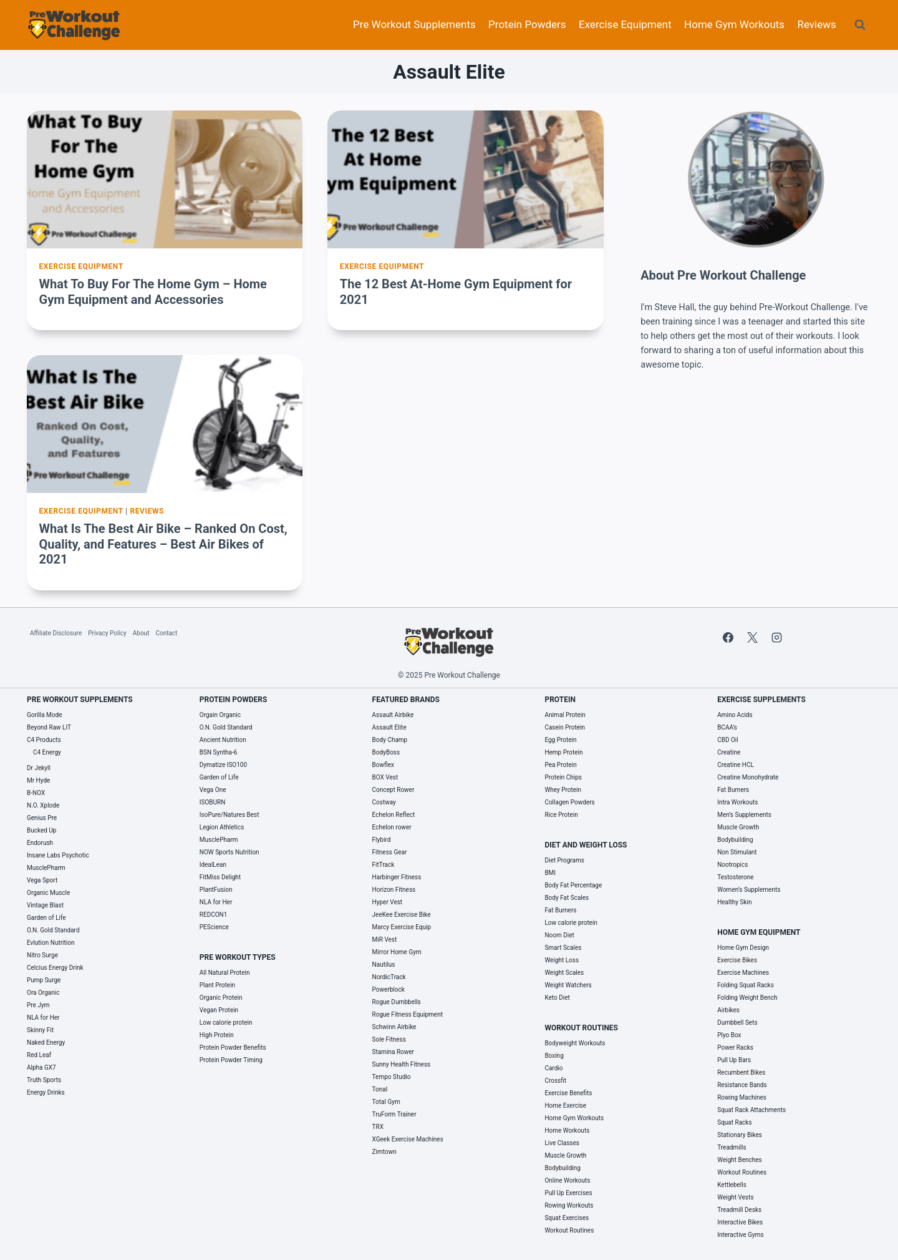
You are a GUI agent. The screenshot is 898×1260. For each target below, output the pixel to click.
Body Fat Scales (566, 897)
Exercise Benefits (568, 1093)
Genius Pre (42, 817)
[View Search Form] (860, 25)
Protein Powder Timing (231, 1060)
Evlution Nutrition (50, 942)
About (141, 633)
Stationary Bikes (739, 1134)
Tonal (380, 1089)
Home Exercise (565, 1105)
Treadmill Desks (739, 1209)
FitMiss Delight (220, 877)
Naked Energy (46, 1042)
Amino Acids (734, 714)
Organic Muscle (48, 892)
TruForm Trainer (394, 1114)
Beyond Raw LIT (49, 727)
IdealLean (213, 864)
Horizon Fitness (394, 889)
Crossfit (555, 1080)
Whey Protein (562, 789)
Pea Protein (560, 764)
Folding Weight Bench (747, 997)
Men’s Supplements (744, 814)
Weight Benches (739, 1159)
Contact (166, 633)
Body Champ (390, 739)
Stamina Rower (393, 1051)
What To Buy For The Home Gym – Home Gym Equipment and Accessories (153, 291)
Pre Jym (38, 1005)
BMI (550, 872)
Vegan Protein (219, 1010)
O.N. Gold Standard (53, 930)
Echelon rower (392, 827)
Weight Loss (561, 960)
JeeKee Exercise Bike (401, 914)
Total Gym (386, 1101)
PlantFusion (216, 889)
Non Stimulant (736, 852)
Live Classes (561, 1143)
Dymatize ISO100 (223, 764)
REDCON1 (214, 914)
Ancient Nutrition (223, 739)
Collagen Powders (569, 802)
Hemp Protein (563, 752)
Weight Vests (735, 1197)
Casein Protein (564, 727)
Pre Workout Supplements (414, 24)
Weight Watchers (567, 985)
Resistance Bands (741, 1085)
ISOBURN (213, 802)
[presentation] (164, 179)
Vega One (213, 789)
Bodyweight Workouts (574, 1043)
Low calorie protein (226, 1022)
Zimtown (384, 1151)
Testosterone (735, 877)
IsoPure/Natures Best (229, 814)
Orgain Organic (220, 714)
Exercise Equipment (625, 24)
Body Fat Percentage (573, 885)
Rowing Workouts (568, 1205)
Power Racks (735, 1047)
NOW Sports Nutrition (229, 852)
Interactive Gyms (740, 1234)
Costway (384, 802)
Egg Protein (560, 739)
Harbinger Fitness (397, 877)
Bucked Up (41, 830)
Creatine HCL (735, 764)
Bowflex (383, 764)
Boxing (553, 1055)
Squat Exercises (566, 1217)
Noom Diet (559, 935)
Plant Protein (217, 985)
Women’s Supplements (748, 889)
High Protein (217, 1035)
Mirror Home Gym (397, 952)
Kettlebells (731, 1184)
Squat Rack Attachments (751, 1109)
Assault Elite (389, 727)
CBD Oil (727, 739)
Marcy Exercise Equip (402, 927)
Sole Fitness (389, 1039)
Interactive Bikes (740, 1222)
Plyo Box (729, 1035)
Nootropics (732, 864)
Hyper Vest (387, 902)
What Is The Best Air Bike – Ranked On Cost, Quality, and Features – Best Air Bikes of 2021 (163, 544)
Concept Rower (393, 789)
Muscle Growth (565, 1155)
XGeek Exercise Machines (407, 1139)
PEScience (214, 927)
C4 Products (44, 739)
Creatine (728, 752)
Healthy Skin (734, 902)
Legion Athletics (222, 827)
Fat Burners (560, 910)
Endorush (40, 842)
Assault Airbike (393, 714)
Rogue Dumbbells (396, 1002)
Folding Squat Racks (745, 985)
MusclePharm (46, 867)
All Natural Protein (225, 972)
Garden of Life (46, 917)
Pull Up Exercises (568, 1192)
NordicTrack (389, 977)
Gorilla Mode (44, 714)
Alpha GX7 (41, 1067)
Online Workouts (567, 1180)
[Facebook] (727, 637)
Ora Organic (43, 992)
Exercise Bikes (737, 960)
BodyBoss (386, 752)
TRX (378, 1126)
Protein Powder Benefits (233, 1047)
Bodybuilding (562, 1168)
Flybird (381, 839)
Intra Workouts (737, 802)
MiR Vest (384, 939)
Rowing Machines (741, 1097)
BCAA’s (727, 727)
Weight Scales (564, 972)
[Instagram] (776, 637)
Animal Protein (564, 714)
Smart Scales (562, 947)
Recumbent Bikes (741, 1072)
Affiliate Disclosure (56, 633)
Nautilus (383, 964)
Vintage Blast (45, 905)
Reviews (816, 24)
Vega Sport (42, 880)
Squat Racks (734, 1122)
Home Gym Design (743, 947)
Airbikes (728, 1010)
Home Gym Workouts (734, 24)
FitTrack (383, 864)
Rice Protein (560, 814)
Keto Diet (556, 997)
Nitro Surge (42, 955)
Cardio (553, 1068)
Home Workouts (566, 1130)
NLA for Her (43, 1017)
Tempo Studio (391, 1076)
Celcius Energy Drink (55, 967)
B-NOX (36, 792)
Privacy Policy (107, 633)
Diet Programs (564, 860)
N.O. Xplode (43, 805)
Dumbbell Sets (737, 1022)
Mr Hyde (38, 780)
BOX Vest (385, 777)
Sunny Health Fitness (401, 1064)
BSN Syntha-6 (219, 752)
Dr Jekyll (39, 767)
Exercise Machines (743, 972)
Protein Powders (527, 24)
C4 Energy (47, 752)
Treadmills (731, 1147)
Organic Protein (221, 997)
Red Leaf (39, 1055)
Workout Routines (569, 1230)
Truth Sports (44, 1080)
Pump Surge (43, 980)
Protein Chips (563, 777)
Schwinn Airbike (394, 1026)
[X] (752, 637)
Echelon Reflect (393, 814)
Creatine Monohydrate (747, 777)
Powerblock (388, 989)
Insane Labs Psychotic (58, 855)
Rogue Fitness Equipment (407, 1014)
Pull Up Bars (734, 1060)
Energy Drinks (46, 1092)
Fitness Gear (389, 852)
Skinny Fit (40, 1030)
